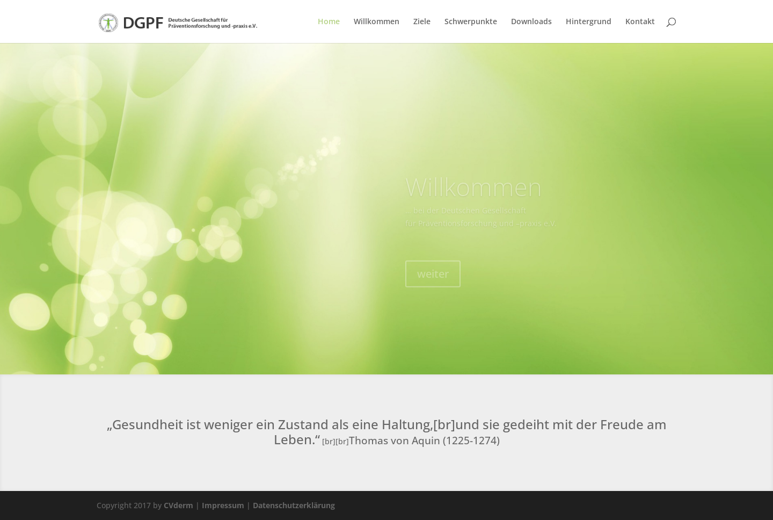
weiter (433, 280)
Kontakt (640, 22)
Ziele (422, 22)
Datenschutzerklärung (294, 505)
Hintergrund (588, 22)
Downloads (531, 22)
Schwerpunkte (470, 22)
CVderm (178, 505)
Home (329, 22)
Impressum (223, 505)
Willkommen (376, 22)
